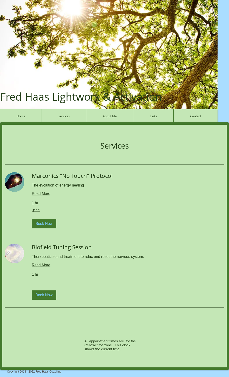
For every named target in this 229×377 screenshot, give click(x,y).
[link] (128, 176)
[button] (44, 223)
